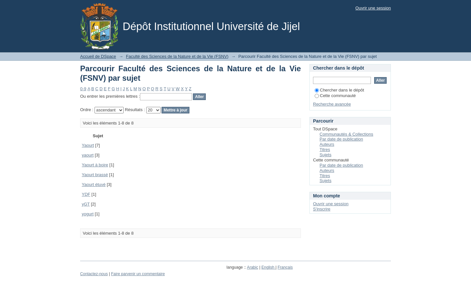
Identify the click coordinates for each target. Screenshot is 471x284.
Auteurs (327, 144)
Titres (325, 149)
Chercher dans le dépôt (339, 90)
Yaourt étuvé (94, 184)
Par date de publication (341, 139)
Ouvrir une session (373, 8)
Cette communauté (335, 95)
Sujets (325, 154)
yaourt (88, 155)
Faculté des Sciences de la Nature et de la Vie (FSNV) (177, 56)
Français (285, 267)
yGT (86, 204)
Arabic (252, 267)
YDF (86, 194)
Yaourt (88, 145)
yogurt (88, 213)
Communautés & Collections (346, 134)
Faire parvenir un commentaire (138, 274)
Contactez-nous (94, 274)
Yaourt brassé (95, 174)
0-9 (83, 88)
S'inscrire (321, 209)
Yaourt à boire (95, 164)
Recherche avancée (332, 104)
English (268, 267)
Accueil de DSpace (98, 56)
